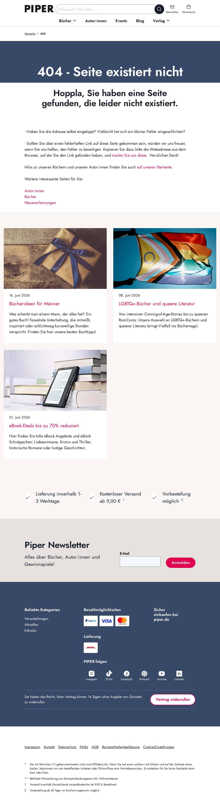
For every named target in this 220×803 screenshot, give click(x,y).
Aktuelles (31, 624)
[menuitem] (67, 21)
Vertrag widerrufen (173, 699)
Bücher (30, 197)
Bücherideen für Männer (34, 303)
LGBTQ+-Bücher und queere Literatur (157, 303)
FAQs (84, 746)
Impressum (32, 746)
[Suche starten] (159, 9)
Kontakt (49, 746)
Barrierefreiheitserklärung (121, 746)
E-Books (30, 630)
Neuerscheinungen (40, 203)
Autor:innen (34, 191)
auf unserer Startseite (154, 167)
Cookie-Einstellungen (158, 746)
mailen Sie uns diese (129, 155)
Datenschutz (67, 746)
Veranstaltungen (36, 618)
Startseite (30, 34)
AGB (95, 746)
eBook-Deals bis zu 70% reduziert (44, 425)
